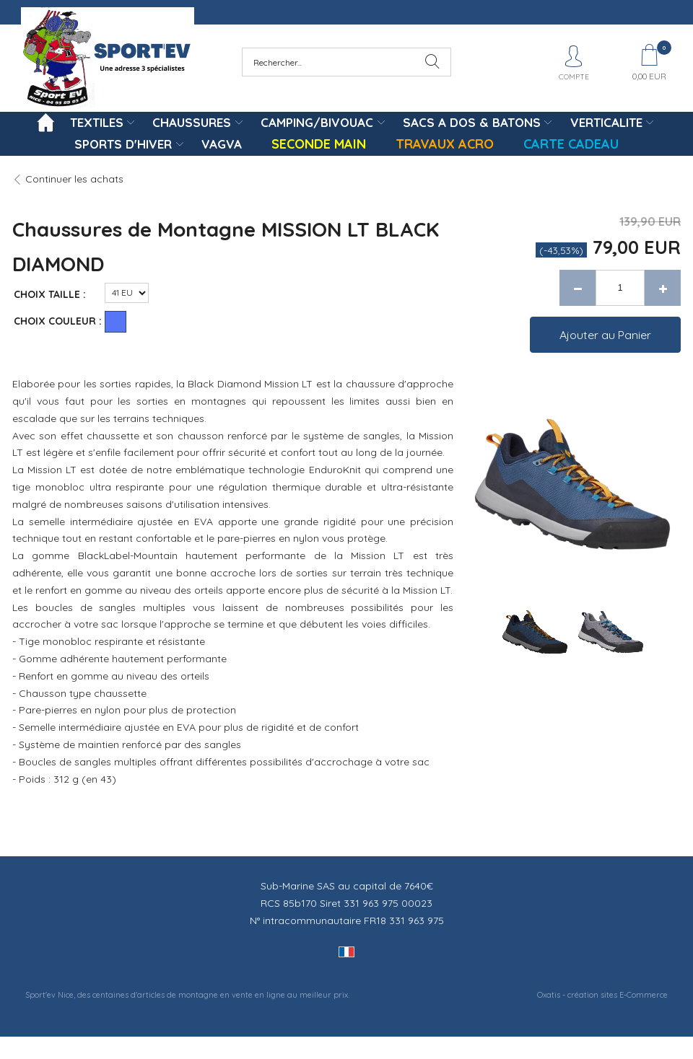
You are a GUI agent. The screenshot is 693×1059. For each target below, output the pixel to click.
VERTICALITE (606, 122)
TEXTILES (96, 122)
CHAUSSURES (191, 122)
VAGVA (221, 143)
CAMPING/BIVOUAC (317, 122)
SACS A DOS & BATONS (472, 122)
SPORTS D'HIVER (123, 143)
